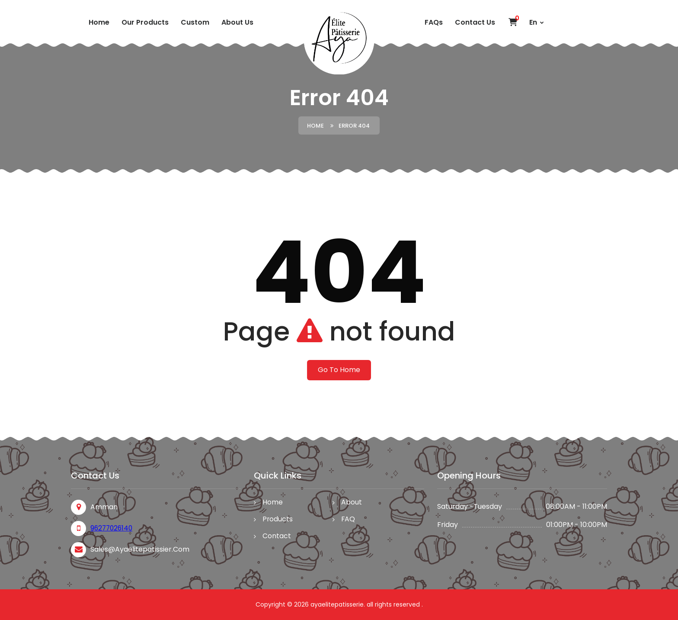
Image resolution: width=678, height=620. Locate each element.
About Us (237, 22)
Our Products (145, 22)
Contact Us (475, 22)
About (352, 503)
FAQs (434, 22)
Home (99, 22)
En (536, 22)
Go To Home (339, 370)
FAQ (349, 520)
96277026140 (112, 528)
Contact (276, 537)
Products (277, 520)
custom (195, 22)
